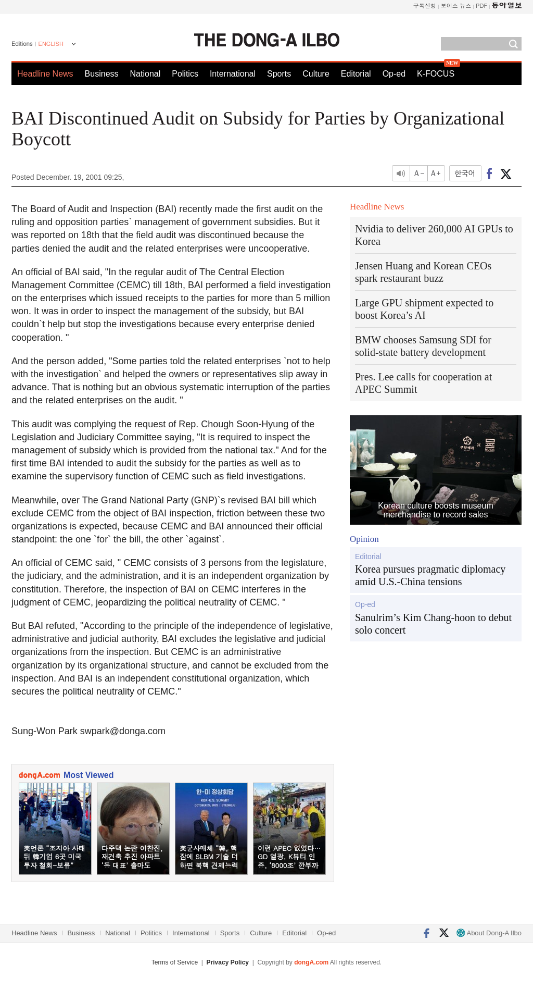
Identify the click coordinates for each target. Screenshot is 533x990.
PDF (481, 5)
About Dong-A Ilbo (489, 933)
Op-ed (394, 73)
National (145, 73)
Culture (315, 73)
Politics (185, 73)
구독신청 (424, 5)
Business (102, 73)
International (233, 73)
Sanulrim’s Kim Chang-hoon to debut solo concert (433, 624)
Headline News (45, 73)
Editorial (356, 73)
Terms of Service (174, 962)
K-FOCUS (435, 73)
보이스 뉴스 (456, 5)
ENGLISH (51, 44)
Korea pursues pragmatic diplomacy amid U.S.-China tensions (430, 575)
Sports (279, 73)
